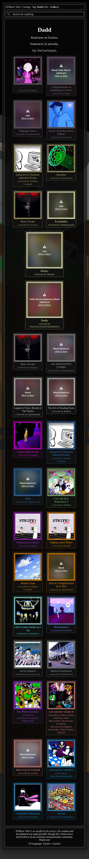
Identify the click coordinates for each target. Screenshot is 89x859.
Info (46, 7)
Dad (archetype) (46, 50)
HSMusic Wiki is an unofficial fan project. (36, 831)
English (47, 843)
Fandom (52, 37)
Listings (26, 7)
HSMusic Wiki (13, 7)
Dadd (40, 7)
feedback (24, 837)
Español (56, 843)
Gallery (54, 7)
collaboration (66, 834)
